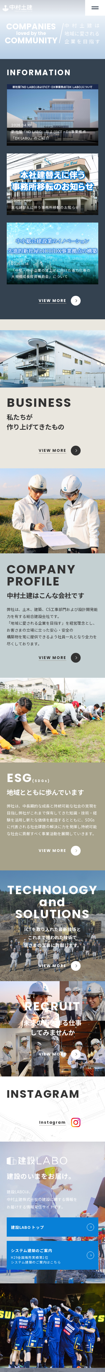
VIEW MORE (52, 300)
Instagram (52, 1122)
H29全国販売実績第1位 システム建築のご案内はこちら (52, 1255)
